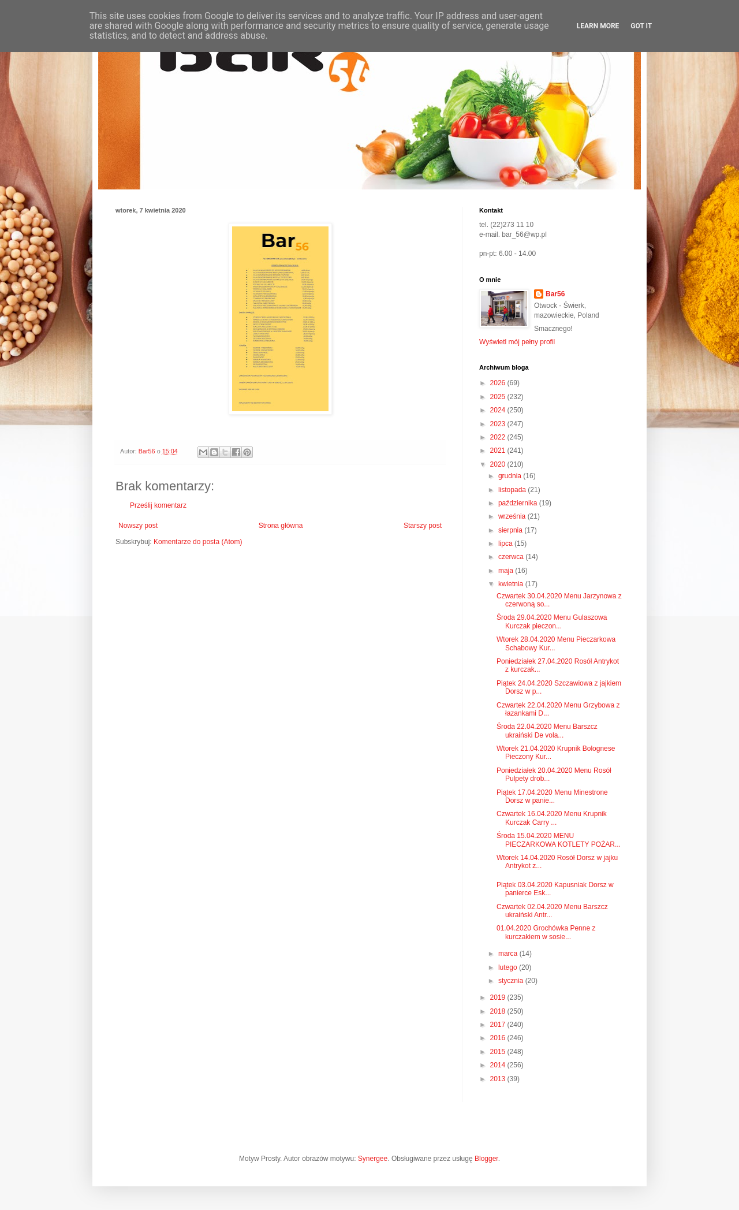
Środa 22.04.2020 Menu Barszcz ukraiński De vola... (547, 731)
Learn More (598, 26)
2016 (498, 1038)
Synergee (372, 1159)
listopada (513, 490)
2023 (498, 424)
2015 (498, 1052)
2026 (498, 383)
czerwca (511, 557)
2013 (498, 1079)
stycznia (511, 981)
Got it (641, 26)
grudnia (510, 476)
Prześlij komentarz (158, 505)
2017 (498, 1025)
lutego (508, 967)
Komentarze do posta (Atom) (198, 542)
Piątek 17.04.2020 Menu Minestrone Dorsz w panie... (552, 796)
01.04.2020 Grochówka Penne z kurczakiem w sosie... (546, 932)
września (513, 516)
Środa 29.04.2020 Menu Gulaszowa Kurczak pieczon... (552, 621)
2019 (498, 997)
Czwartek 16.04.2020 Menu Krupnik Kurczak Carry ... (552, 818)
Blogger (486, 1159)
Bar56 (555, 294)
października (518, 503)
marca (509, 954)
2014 (498, 1065)
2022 (498, 437)
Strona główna (281, 526)
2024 (498, 410)
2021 (498, 450)
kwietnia (511, 584)
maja (506, 571)
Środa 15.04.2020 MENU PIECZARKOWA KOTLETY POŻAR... (559, 840)
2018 (498, 1011)
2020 (498, 464)
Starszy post (423, 526)
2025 (498, 397)
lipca (506, 543)
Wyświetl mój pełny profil (517, 342)
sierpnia (511, 530)
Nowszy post (138, 526)
